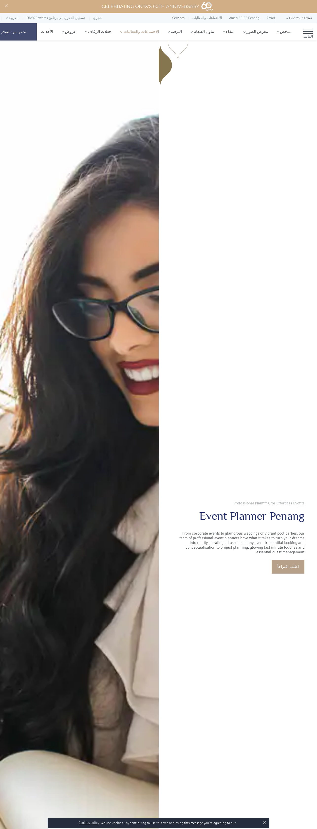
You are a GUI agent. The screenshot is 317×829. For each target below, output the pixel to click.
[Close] (6, 6)
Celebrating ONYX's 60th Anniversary (157, 6)
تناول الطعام (204, 31)
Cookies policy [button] (88, 823)
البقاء (230, 31)
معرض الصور (257, 31)
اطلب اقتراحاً (288, 566)
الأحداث (47, 31)
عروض (70, 31)
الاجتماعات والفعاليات (141, 31)
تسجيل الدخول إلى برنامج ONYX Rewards (56, 18)
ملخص (285, 31)
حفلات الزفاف (100, 31)
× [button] (264, 823)
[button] (298, 18)
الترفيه (176, 31)
